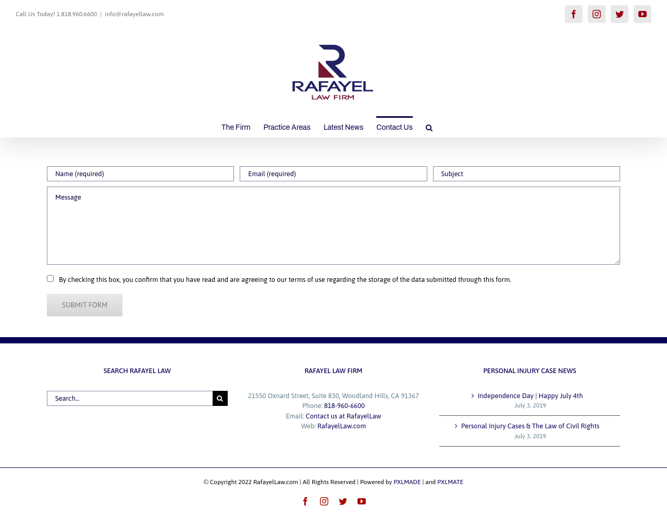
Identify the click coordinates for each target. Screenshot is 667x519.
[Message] (333, 226)
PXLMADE (407, 482)
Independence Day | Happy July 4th (530, 396)
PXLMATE (450, 482)
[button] (429, 126)
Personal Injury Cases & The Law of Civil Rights (530, 426)
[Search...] (130, 398)
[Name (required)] (140, 173)
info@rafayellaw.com (134, 14)
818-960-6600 (344, 406)
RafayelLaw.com (341, 426)
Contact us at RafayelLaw (343, 416)
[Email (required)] (333, 173)
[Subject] (526, 173)
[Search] (220, 398)
